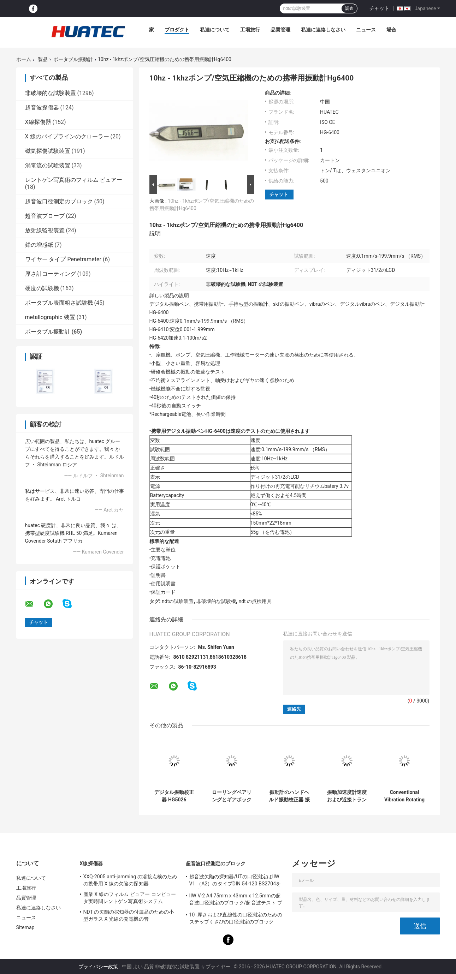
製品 (43, 59)
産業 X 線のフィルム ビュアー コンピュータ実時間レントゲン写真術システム (129, 897)
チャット (379, 8)
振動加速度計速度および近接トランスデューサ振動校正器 (347, 796)
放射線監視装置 (45, 230)
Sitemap (25, 927)
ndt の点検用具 (255, 601)
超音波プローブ (45, 216)
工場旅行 (250, 29)
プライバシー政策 (98, 966)
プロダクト (177, 29)
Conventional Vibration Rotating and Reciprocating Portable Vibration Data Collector (404, 796)
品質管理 (280, 29)
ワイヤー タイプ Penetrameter (63, 259)
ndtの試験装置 (178, 601)
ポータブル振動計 (73, 59)
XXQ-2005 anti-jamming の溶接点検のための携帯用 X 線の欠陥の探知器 (130, 880)
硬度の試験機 (42, 288)
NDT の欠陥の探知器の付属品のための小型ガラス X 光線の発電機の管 (128, 915)
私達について (215, 29)
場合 (391, 29)
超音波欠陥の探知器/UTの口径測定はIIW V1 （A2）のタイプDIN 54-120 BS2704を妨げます (235, 881)
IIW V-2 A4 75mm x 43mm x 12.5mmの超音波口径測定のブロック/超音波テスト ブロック (235, 900)
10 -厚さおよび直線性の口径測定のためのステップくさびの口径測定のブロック (235, 918)
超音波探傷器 (42, 107)
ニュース (366, 29)
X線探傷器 (38, 122)
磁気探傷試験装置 (47, 151)
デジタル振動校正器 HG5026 (174, 795)
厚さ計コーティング (50, 273)
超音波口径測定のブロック (59, 201)
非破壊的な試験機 (216, 601)
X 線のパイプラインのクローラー (67, 136)
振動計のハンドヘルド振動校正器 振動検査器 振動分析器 (289, 796)
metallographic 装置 (50, 317)
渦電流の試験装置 (47, 165)
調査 (349, 8)
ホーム (23, 59)
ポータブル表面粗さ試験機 (59, 302)
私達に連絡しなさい (323, 29)
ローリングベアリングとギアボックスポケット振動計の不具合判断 (231, 796)
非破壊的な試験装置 (50, 93)
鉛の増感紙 (39, 244)
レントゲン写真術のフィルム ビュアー (74, 180)
